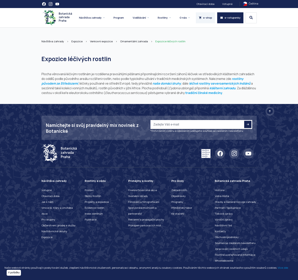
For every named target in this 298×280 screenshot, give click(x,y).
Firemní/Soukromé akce (142, 190)
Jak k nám (47, 202)
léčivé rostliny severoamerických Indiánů (219, 83)
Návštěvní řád (223, 225)
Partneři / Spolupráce (228, 208)
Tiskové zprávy (224, 213)
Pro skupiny (48, 219)
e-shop (205, 17)
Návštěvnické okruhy (54, 231)
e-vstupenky (230, 17)
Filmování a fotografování (143, 202)
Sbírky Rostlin (93, 196)
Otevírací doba (205, 4)
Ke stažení (177, 213)
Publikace (90, 219)
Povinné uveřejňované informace (235, 255)
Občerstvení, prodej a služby (58, 225)
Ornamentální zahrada (134, 41)
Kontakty (220, 231)
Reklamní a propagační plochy (146, 219)
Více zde (283, 267)
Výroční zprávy (224, 219)
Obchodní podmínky (227, 237)
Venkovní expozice (101, 41)
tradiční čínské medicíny (203, 93)
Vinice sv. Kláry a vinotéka (57, 208)
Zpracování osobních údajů (231, 249)
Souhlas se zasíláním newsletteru (235, 243)
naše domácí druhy (167, 83)
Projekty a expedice (97, 202)
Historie (219, 190)
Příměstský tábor (181, 208)
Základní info (179, 190)
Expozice (77, 41)
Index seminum (94, 213)
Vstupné (227, 4)
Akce (44, 213)
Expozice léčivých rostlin (170, 41)
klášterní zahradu (222, 88)
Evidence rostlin (94, 208)
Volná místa (222, 196)
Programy (177, 202)
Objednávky (178, 196)
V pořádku (14, 272)
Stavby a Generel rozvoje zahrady (235, 202)
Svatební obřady (138, 196)
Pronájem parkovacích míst (144, 225)
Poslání (89, 190)
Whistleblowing (224, 260)
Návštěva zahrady (52, 41)
